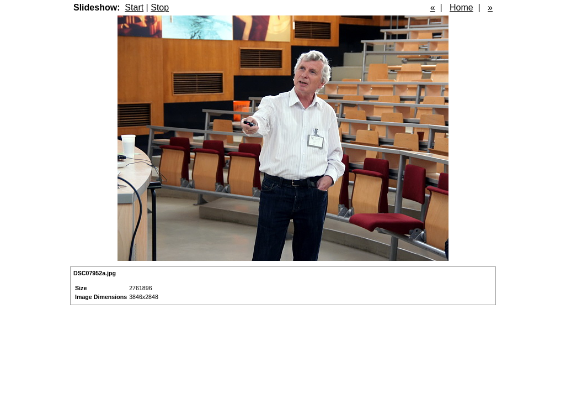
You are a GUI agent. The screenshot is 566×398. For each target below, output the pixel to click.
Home (461, 7)
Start (134, 7)
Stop (160, 7)
